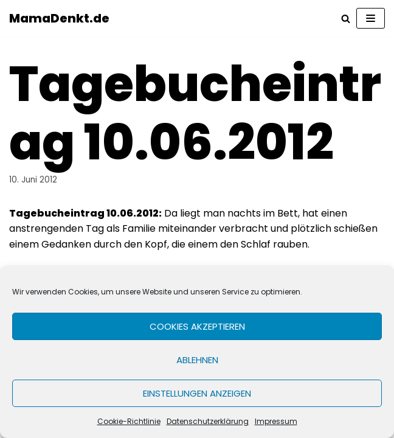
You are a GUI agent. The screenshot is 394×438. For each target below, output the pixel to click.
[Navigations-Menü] (370, 18)
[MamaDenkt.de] (59, 18)
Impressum (276, 421)
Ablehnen (197, 359)
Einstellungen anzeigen (197, 393)
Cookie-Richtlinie (129, 421)
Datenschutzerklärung (208, 421)
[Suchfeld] (345, 18)
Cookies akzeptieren (197, 326)
